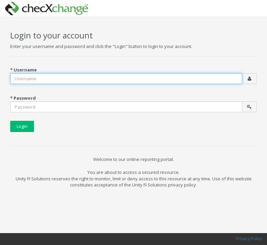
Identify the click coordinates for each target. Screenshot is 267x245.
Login (22, 126)
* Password (23, 98)
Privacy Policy (249, 238)
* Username (23, 70)
